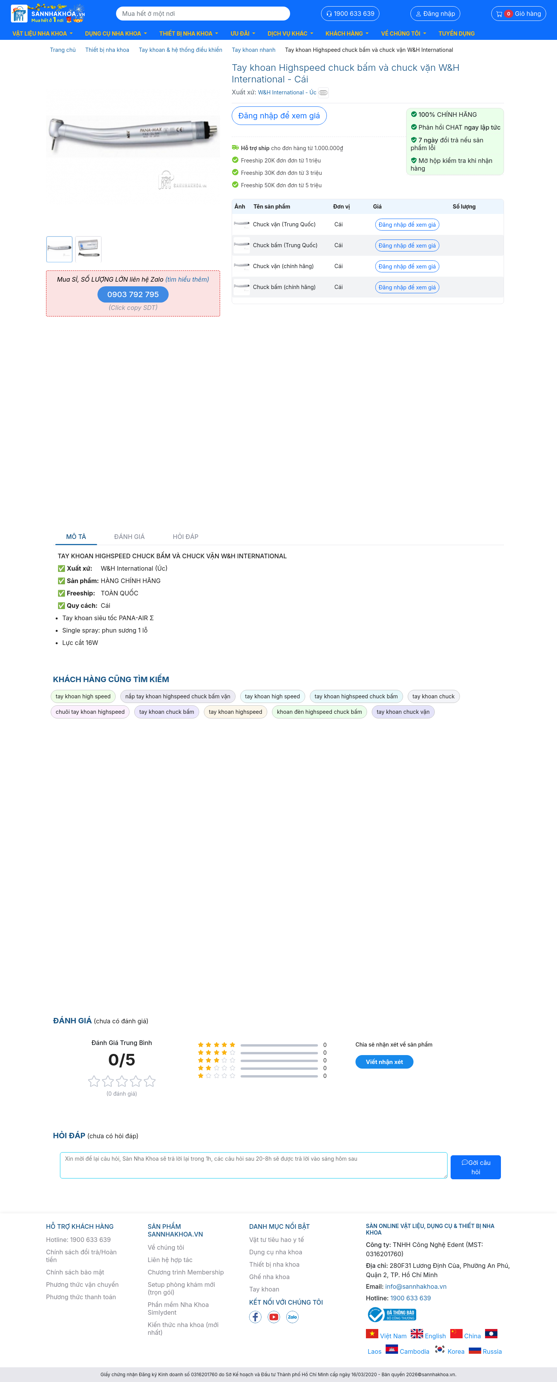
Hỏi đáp (185, 536)
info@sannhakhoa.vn (416, 1286)
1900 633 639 (350, 13)
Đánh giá (129, 536)
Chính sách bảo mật (75, 1272)
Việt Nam (386, 1336)
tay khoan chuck (434, 696)
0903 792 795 (133, 294)
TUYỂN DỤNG (457, 33)
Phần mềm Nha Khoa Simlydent (178, 1308)
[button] (42, 33)
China (465, 1336)
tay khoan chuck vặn (403, 711)
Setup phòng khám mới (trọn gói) (181, 1288)
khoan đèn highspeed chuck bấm (319, 711)
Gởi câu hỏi (476, 1167)
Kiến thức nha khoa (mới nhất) (183, 1328)
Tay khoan (264, 1289)
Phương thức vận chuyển (82, 1284)
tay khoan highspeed (235, 711)
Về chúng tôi (166, 1247)
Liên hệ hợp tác (170, 1260)
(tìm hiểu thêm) (187, 279)
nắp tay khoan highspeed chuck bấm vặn (178, 696)
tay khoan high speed (83, 696)
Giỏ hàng (518, 14)
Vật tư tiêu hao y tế (276, 1239)
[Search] (203, 14)
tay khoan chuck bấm (166, 711)
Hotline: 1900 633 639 (78, 1239)
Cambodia (407, 1351)
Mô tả (76, 536)
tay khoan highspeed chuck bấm (356, 696)
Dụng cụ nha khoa (275, 1252)
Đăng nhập (435, 13)
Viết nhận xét (384, 1062)
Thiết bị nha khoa (274, 1264)
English (428, 1336)
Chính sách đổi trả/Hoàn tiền (81, 1256)
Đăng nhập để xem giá (279, 115)
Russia (485, 1351)
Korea (449, 1351)
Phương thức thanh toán (81, 1297)
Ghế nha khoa (269, 1277)
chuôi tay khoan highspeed (90, 711)
